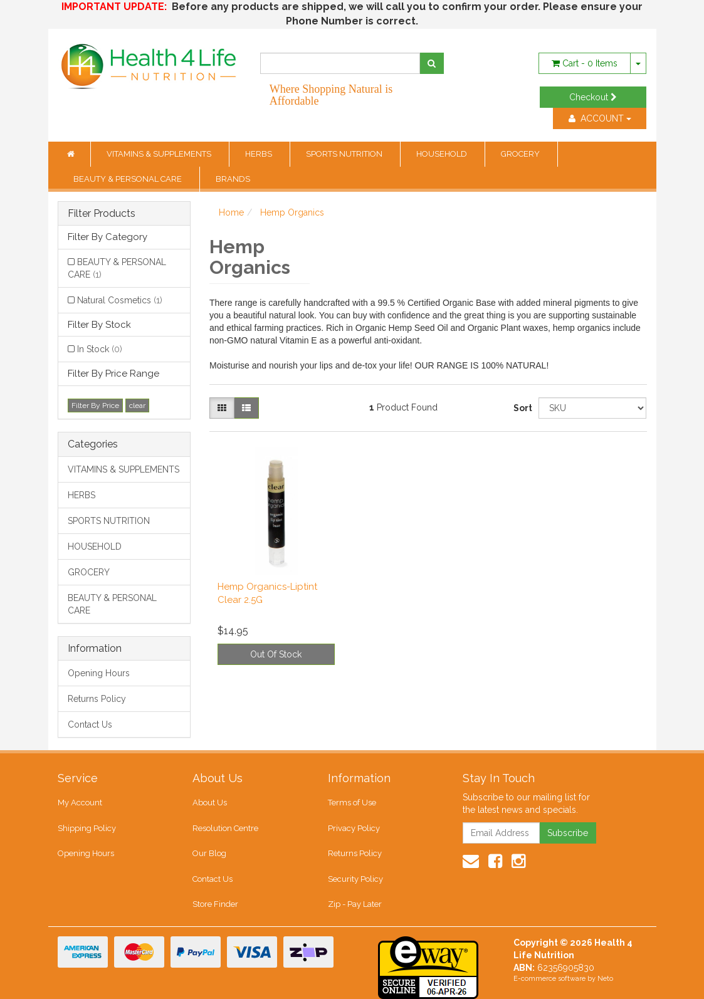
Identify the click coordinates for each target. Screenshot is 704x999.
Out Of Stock (276, 654)
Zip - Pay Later (355, 904)
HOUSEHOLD (442, 154)
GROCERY (521, 154)
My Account (80, 802)
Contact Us (90, 724)
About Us (209, 802)
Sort (521, 408)
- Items (584, 63)
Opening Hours (99, 673)
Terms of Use (352, 802)
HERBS (259, 154)
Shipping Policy (87, 828)
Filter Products (101, 213)
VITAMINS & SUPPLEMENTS (160, 154)
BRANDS (233, 179)
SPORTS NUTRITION (345, 154)
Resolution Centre (225, 828)
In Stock (99, 349)
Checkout (593, 97)
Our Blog (209, 853)
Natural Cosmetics (119, 300)
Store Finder (215, 904)
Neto (605, 979)
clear (137, 405)
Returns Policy (97, 699)
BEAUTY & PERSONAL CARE (128, 179)
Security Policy (355, 879)
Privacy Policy (354, 828)
